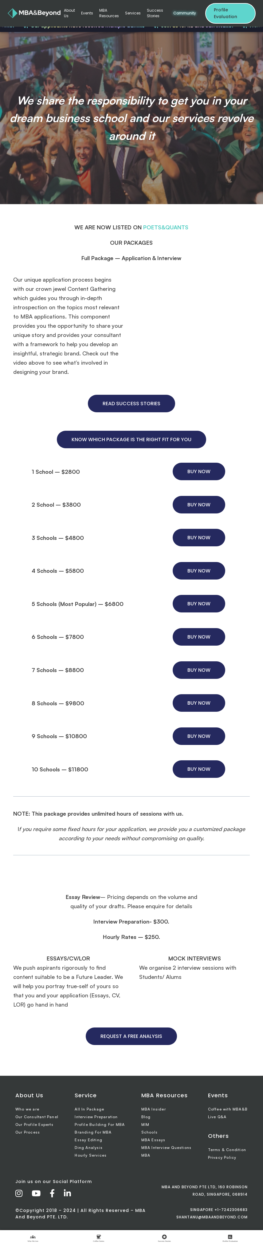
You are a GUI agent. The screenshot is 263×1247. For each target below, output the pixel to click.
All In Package (89, 1109)
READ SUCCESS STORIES (131, 403)
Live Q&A (217, 1116)
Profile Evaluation (225, 13)
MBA (146, 1155)
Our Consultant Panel (36, 1116)
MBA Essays (153, 1140)
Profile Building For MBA (100, 1124)
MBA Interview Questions (166, 1147)
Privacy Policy (222, 1157)
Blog (146, 1116)
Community (184, 13)
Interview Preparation (96, 1116)
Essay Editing (88, 1140)
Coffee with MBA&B (228, 1109)
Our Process (27, 1132)
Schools (149, 1132)
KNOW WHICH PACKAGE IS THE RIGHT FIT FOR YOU (131, 439)
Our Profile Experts (34, 1124)
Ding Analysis (89, 1147)
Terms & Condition (227, 1149)
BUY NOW (198, 471)
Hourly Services (91, 1155)
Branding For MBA (93, 1132)
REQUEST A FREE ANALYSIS (131, 1036)
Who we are (27, 1109)
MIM (145, 1124)
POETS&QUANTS (165, 227)
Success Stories (155, 13)
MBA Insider (153, 1109)
